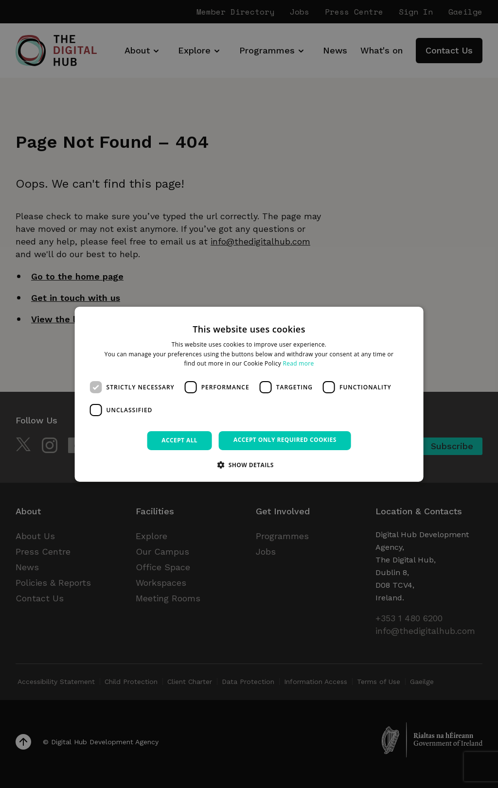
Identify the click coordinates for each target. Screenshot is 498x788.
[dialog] (249, 393)
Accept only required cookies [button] (285, 440)
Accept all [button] (179, 440)
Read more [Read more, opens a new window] (298, 363)
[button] (249, 465)
